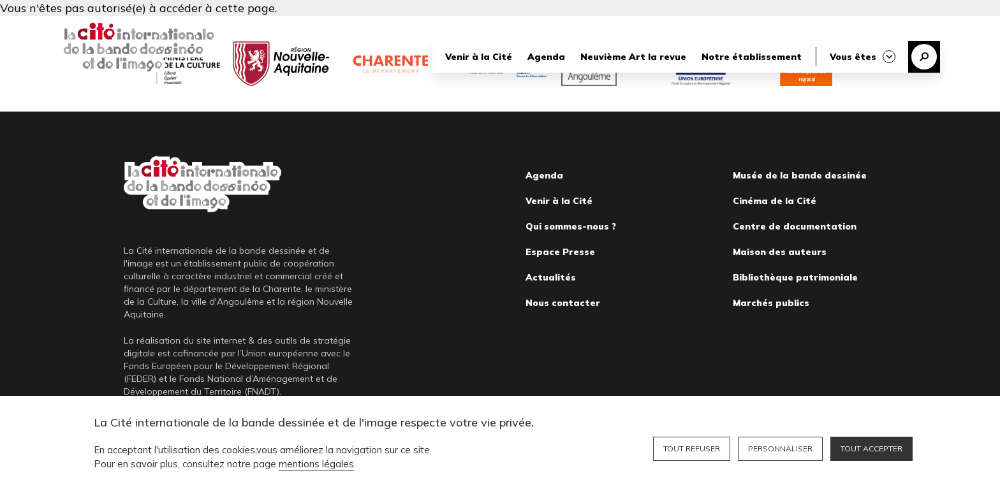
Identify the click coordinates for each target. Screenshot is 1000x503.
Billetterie (861, 26)
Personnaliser (780, 448)
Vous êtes (853, 56)
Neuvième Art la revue (633, 56)
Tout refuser (691, 448)
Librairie (715, 26)
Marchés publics (771, 303)
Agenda (546, 56)
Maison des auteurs (780, 252)
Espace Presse (560, 252)
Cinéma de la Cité (774, 201)
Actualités (551, 277)
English (925, 26)
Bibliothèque (785, 26)
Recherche (924, 57)
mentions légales (316, 464)
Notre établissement (752, 56)
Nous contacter (563, 303)
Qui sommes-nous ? (571, 226)
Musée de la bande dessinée (800, 175)
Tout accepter (871, 448)
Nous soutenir (649, 26)
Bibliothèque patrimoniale (795, 277)
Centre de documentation (795, 226)
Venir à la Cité (478, 56)
